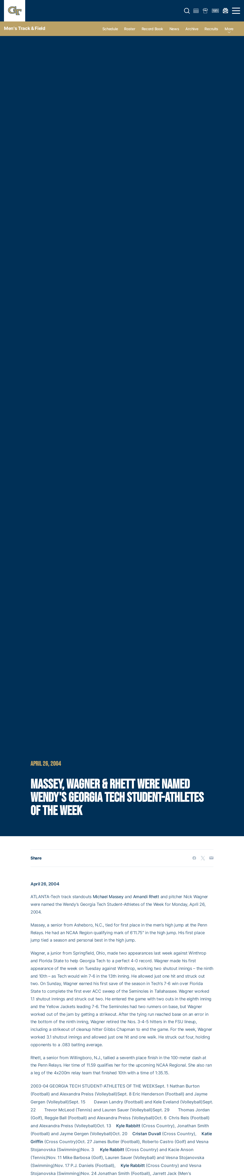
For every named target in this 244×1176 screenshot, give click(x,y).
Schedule (110, 28)
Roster (129, 28)
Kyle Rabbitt (128, 1125)
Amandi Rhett (146, 896)
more (229, 28)
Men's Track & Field (24, 28)
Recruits (211, 28)
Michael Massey (108, 896)
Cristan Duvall (146, 1133)
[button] (187, 11)
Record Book (152, 28)
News (174, 28)
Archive (191, 28)
